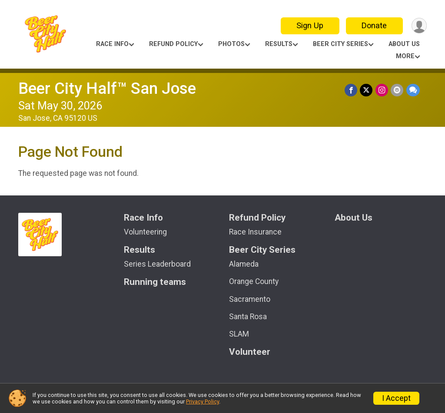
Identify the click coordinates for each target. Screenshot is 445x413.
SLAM (239, 334)
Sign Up (309, 25)
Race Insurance (255, 232)
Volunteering (145, 232)
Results (278, 44)
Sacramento (249, 299)
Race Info (112, 44)
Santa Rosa (248, 316)
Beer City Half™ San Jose (107, 88)
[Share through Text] (413, 90)
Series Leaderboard (157, 264)
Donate (373, 25)
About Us (404, 44)
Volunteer (249, 352)
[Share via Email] (397, 90)
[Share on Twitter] (367, 90)
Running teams (155, 282)
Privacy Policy (202, 401)
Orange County (254, 281)
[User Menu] (419, 26)
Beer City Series (340, 44)
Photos (231, 44)
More (405, 56)
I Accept (396, 398)
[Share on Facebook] (351, 90)
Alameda (244, 264)
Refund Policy (173, 44)
